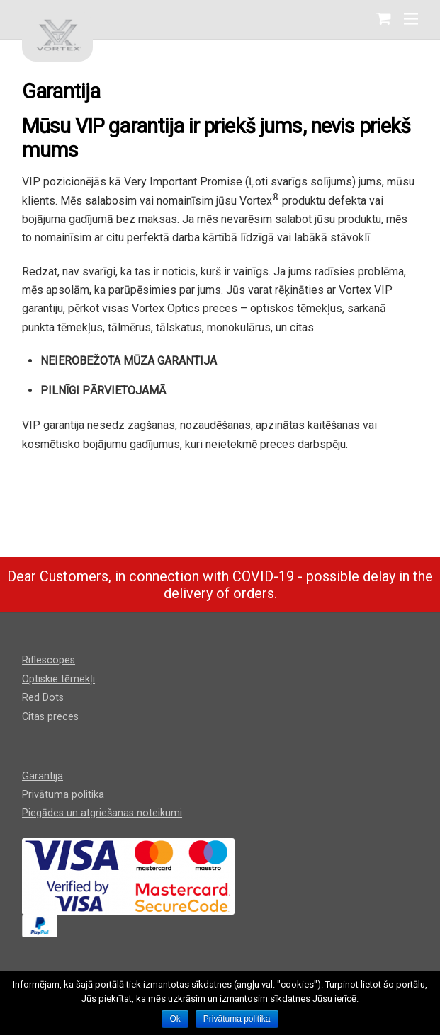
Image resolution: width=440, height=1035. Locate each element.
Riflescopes (48, 660)
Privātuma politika (63, 795)
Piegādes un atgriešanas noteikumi (102, 813)
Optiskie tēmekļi (58, 679)
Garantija (42, 776)
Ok (174, 1019)
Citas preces (50, 717)
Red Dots (43, 698)
